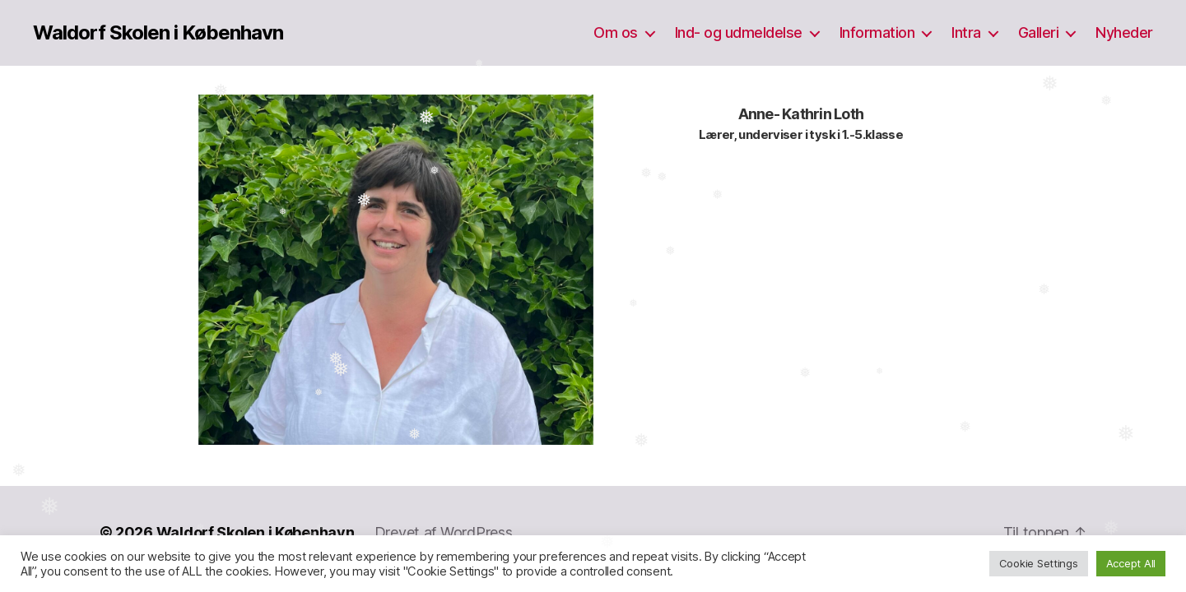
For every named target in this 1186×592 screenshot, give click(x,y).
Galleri (1038, 32)
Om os (615, 32)
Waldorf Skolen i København (158, 33)
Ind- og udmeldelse (738, 32)
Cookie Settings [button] (1038, 563)
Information (877, 32)
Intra (966, 32)
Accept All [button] (1131, 563)
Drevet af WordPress (443, 532)
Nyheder (1124, 32)
